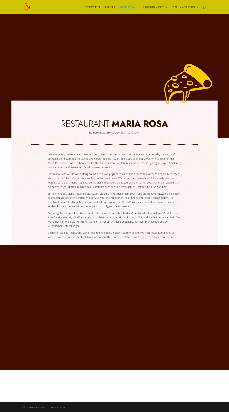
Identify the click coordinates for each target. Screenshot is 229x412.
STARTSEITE (93, 7)
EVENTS (110, 7)
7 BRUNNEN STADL (183, 7)
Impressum (57, 407)
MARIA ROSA (127, 7)
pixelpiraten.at (38, 407)
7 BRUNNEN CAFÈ (153, 7)
